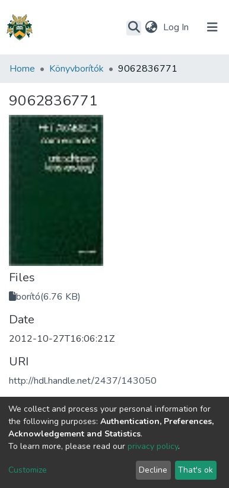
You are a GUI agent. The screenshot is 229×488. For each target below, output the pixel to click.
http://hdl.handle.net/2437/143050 (83, 380)
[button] (151, 27)
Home (22, 68)
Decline (153, 470)
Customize (27, 470)
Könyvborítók (76, 68)
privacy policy (153, 446)
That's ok (195, 470)
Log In (177, 27)
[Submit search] (133, 28)
